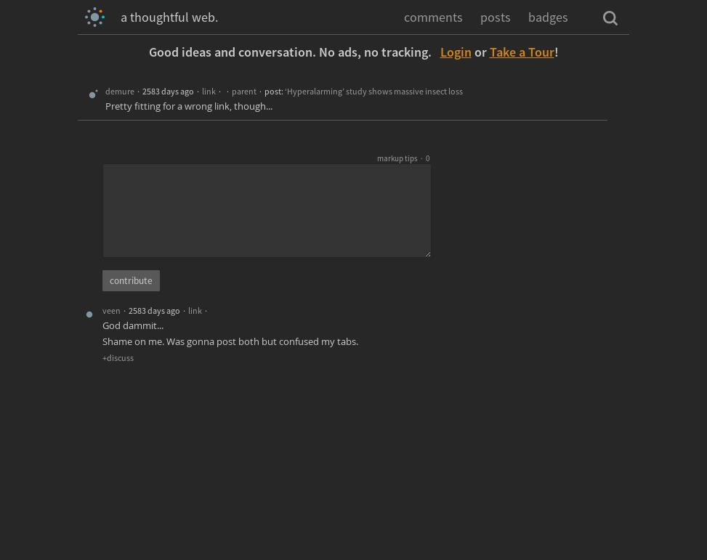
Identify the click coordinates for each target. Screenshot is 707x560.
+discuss (118, 357)
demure (119, 91)
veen (111, 310)
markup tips (397, 158)
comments (433, 17)
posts (495, 17)
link (209, 91)
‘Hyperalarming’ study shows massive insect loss (374, 91)
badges (548, 17)
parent (244, 91)
